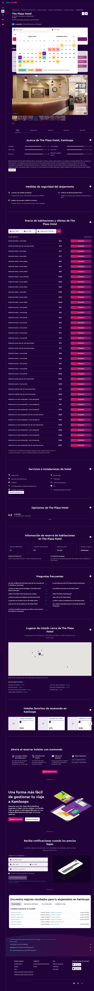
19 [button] (28, 57)
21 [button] (36, 57)
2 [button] (44, 45)
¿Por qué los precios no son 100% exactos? (50, 950)
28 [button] (36, 61)
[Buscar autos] (3, 14)
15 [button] (40, 53)
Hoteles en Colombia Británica (55, 9)
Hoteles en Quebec (55, 914)
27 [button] (32, 61)
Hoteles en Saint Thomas (56, 921)
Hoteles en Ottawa (55, 917)
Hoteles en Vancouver (17, 914)
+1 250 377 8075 (17, 22)
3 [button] (61, 45)
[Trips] (3, 19)
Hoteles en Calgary (16, 921)
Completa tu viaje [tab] (60, 904)
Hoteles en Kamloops (69, 9)
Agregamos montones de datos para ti (50, 947)
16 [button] (44, 53)
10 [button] (20, 53)
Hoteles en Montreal (55, 912)
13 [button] (32, 53)
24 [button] (20, 61)
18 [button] (24, 57)
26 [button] (28, 61)
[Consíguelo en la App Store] (76, 968)
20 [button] (32, 57)
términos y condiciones (35, 881)
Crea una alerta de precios (79, 761)
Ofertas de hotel (16, 9)
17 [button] (20, 57)
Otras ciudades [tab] (16, 904)
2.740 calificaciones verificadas (31, 24)
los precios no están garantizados (48, 939)
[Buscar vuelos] (3, 7)
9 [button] (44, 49)
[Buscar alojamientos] (3, 11)
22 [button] (40, 57)
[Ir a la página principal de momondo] (11, 2)
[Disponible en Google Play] (76, 964)
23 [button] (44, 57)
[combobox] (30, 860)
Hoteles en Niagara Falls (17, 917)
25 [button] (24, 61)
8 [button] (40, 49)
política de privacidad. (13, 882)
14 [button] (36, 53)
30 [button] (44, 61)
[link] (50, 771)
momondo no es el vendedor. (50, 944)
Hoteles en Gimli (54, 924)
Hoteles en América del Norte (28, 9)
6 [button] (32, 49)
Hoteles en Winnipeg (56, 919)
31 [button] (20, 65)
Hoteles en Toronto (16, 912)
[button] (3, 2)
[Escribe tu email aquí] (30, 869)
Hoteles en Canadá (41, 9)
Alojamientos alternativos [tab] (31, 904)
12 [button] (28, 53)
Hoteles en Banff (15, 919)
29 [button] (40, 61)
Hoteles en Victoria (16, 924)
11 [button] (24, 53)
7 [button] (49, 49)
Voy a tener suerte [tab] (47, 904)
